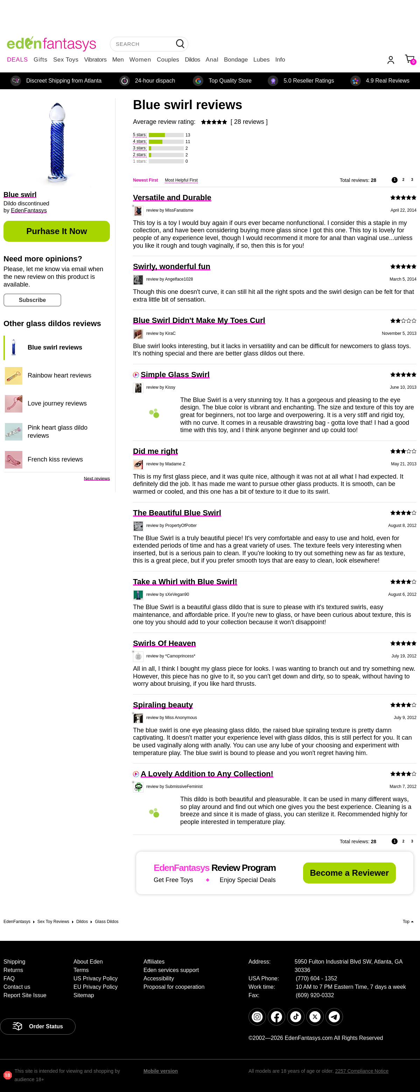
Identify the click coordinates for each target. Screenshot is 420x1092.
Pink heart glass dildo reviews (58, 431)
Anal (212, 59)
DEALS (17, 59)
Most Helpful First (181, 180)
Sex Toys (66, 59)
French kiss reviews (55, 459)
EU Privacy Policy (96, 987)
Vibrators (95, 59)
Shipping (14, 962)
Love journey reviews (57, 403)
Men (118, 59)
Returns (13, 970)
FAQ (9, 978)
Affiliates (154, 962)
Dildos (192, 59)
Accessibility (159, 978)
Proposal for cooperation (174, 987)
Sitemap (84, 995)
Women (140, 59)
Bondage (236, 59)
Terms (81, 970)
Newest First (145, 180)
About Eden (88, 962)
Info (280, 59)
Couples (168, 59)
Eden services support (171, 970)
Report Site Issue (25, 995)
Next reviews (97, 478)
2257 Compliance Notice (361, 1071)
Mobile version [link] (161, 1071)
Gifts (41, 59)
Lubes (261, 59)
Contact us (17, 987)
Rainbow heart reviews (59, 375)
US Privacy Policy (96, 978)
